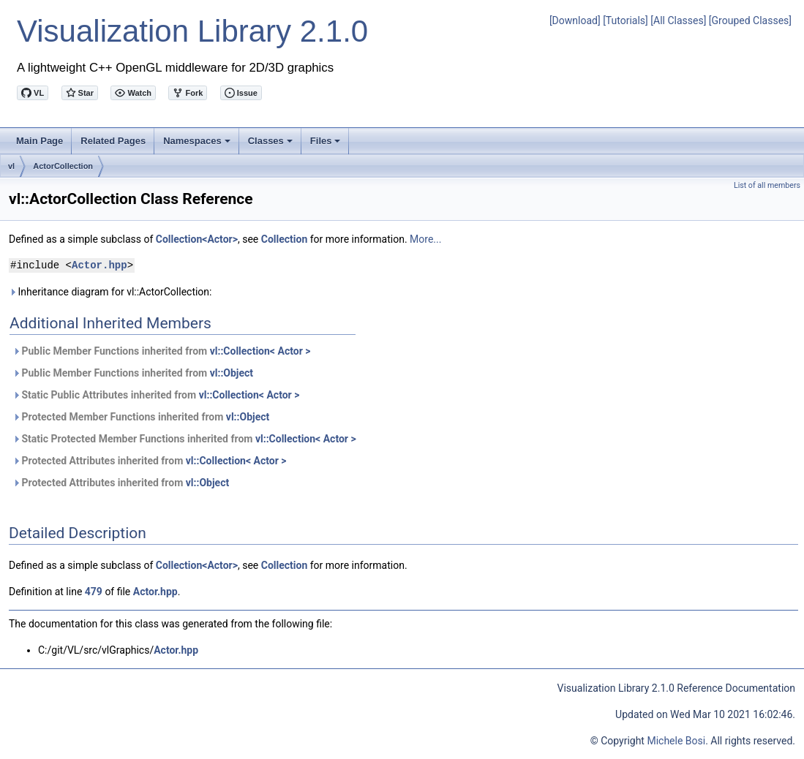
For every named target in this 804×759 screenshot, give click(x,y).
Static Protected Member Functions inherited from (184, 439)
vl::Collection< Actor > (260, 351)
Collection (284, 239)
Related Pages (113, 140)
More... (425, 239)
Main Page (39, 140)
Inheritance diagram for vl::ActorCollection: (110, 292)
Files (326, 144)
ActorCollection (63, 166)
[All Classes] (678, 20)
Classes (271, 144)
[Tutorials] (625, 20)
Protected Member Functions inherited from (140, 417)
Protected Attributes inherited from (149, 461)
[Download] (575, 20)
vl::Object (231, 373)
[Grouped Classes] (750, 20)
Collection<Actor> (197, 239)
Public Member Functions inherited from (161, 351)
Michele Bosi (676, 741)
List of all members (767, 185)
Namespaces (198, 144)
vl (11, 166)
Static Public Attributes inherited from (155, 395)
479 (93, 591)
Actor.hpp (99, 265)
